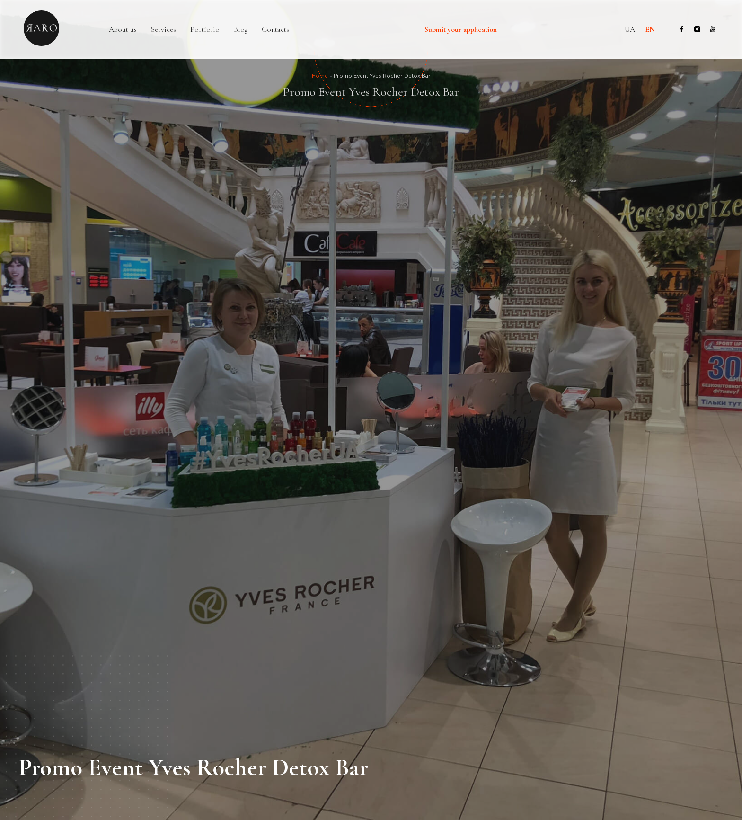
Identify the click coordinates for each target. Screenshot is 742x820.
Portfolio (205, 29)
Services (163, 29)
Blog (240, 29)
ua (630, 29)
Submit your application (460, 30)
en (650, 29)
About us (123, 29)
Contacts (275, 29)
